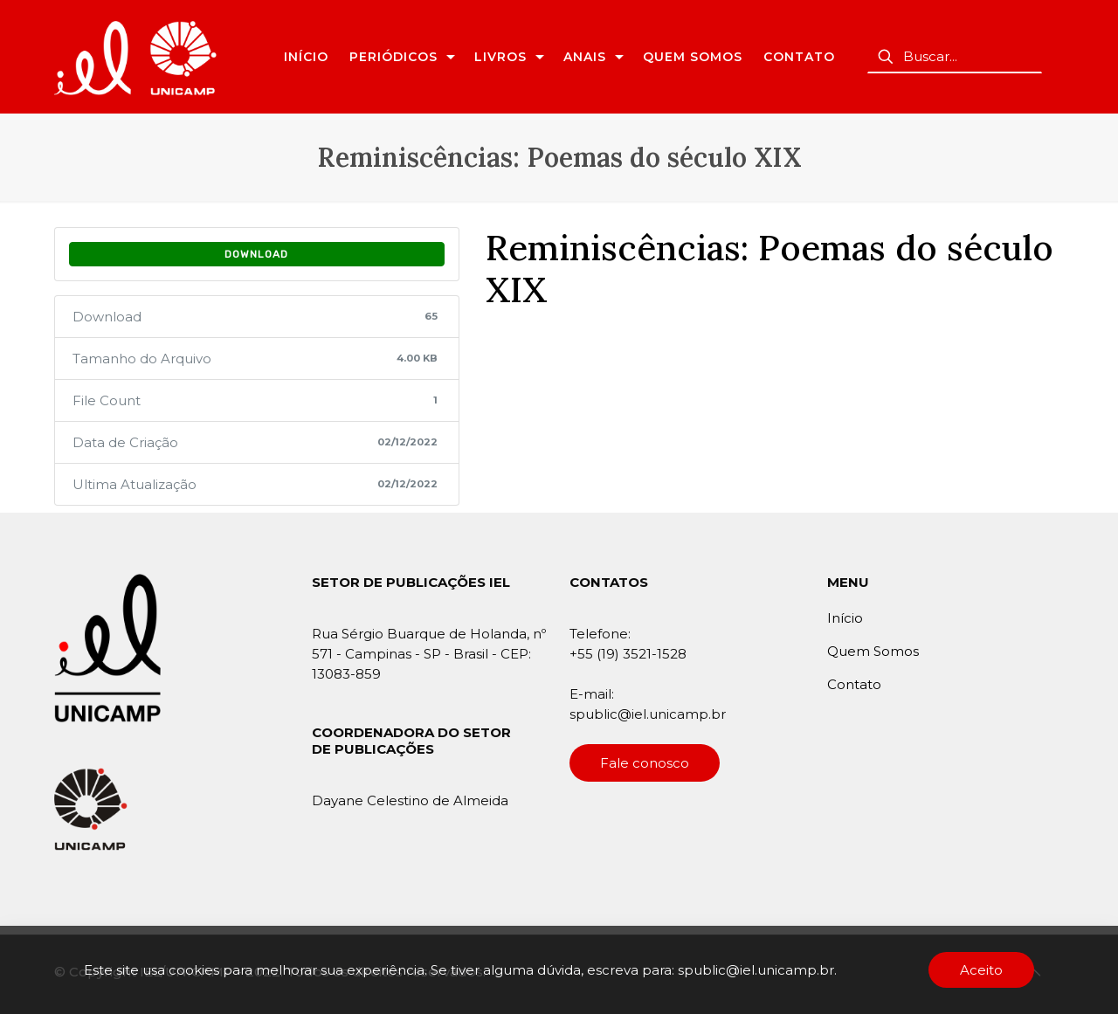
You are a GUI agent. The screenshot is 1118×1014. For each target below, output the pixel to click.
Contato (854, 684)
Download (256, 254)
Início (845, 618)
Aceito (981, 970)
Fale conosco (644, 763)
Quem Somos (873, 651)
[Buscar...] (954, 56)
